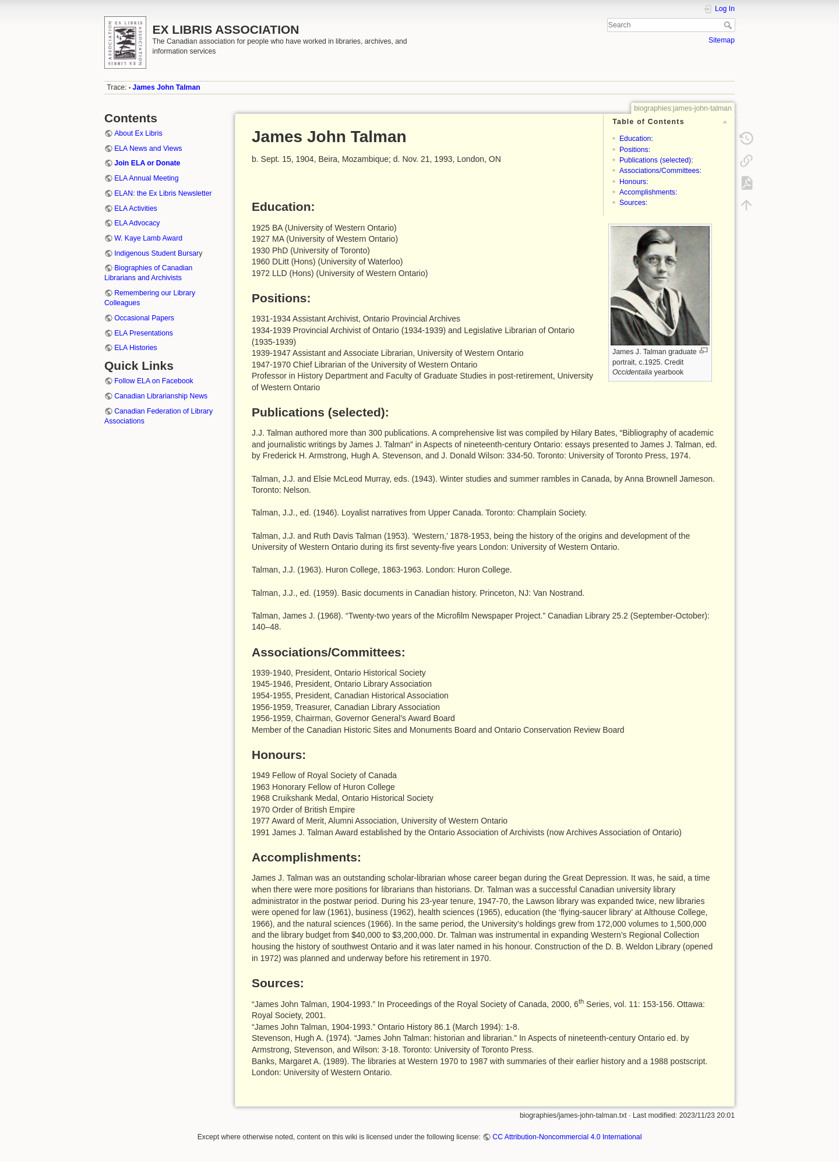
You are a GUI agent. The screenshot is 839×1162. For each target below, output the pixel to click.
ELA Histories (135, 348)
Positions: (634, 150)
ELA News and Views (148, 148)
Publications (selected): (656, 160)
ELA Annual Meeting (146, 178)
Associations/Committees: (660, 171)
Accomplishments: (648, 192)
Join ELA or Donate (147, 163)
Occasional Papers (144, 318)
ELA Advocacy (137, 223)
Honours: (633, 182)
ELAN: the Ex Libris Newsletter (162, 193)
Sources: (633, 203)
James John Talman (166, 87)
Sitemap (721, 40)
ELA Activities (135, 208)
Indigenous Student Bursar (156, 253)
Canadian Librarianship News (160, 396)
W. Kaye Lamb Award (148, 238)
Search (729, 25)
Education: (636, 139)
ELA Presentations (143, 333)
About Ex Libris (138, 133)
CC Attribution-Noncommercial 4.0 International (566, 1137)
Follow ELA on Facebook (153, 381)
